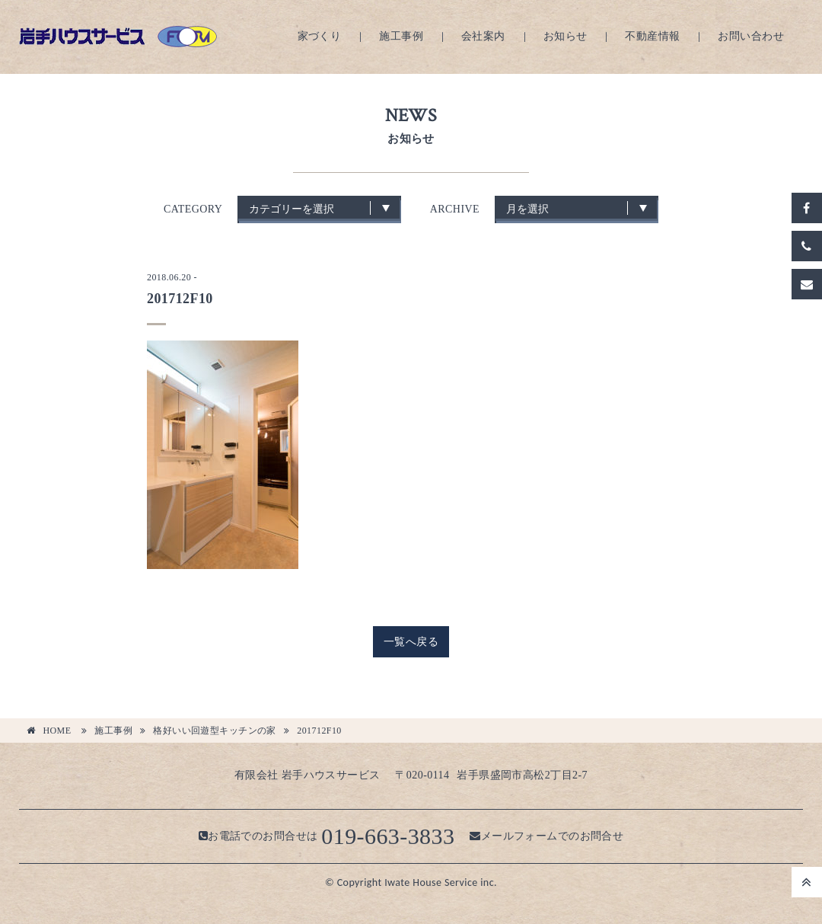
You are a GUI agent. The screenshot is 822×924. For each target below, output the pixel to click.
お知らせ (565, 36)
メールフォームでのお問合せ (546, 836)
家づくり (320, 36)
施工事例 (401, 36)
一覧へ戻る (411, 641)
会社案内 (483, 36)
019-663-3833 (387, 836)
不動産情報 (652, 36)
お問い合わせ (751, 36)
